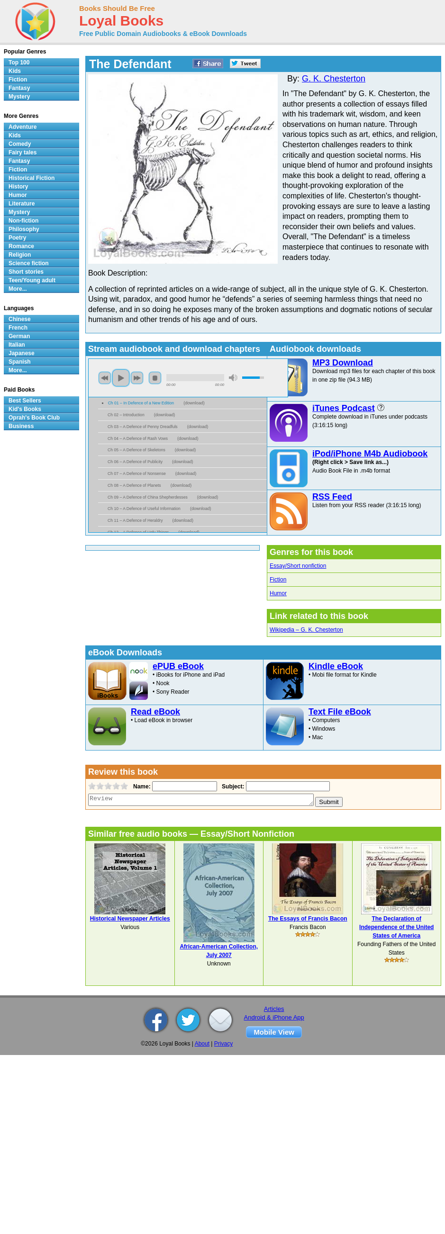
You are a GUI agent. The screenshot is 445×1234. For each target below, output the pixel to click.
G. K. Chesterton (333, 78)
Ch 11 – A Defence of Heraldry (135, 520)
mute (233, 377)
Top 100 (19, 62)
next (137, 378)
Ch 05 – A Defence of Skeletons (136, 449)
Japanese (22, 353)
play (120, 377)
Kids (15, 71)
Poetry (17, 237)
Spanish (20, 361)
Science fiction (29, 263)
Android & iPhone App (274, 1017)
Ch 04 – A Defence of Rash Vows (138, 438)
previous (104, 378)
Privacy (223, 1043)
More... (18, 289)
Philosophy (24, 229)
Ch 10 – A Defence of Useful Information (144, 508)
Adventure (22, 127)
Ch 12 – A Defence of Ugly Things (138, 532)
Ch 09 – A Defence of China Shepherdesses (148, 497)
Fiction (278, 579)
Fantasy (19, 88)
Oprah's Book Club (34, 417)
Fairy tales (22, 152)
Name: (141, 786)
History (18, 186)
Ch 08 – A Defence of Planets (134, 485)
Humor (278, 593)
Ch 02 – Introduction (126, 414)
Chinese (20, 319)
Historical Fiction (31, 178)
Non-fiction (23, 220)
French (18, 327)
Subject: (231, 786)
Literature (22, 203)
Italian (17, 344)
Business (21, 426)
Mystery (19, 96)
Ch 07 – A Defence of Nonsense (137, 473)
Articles (274, 1008)
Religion (20, 254)
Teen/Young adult (32, 280)
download (194, 403)
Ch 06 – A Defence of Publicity (135, 461)
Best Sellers (25, 400)
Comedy (20, 144)
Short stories (26, 271)
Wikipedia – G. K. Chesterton (306, 629)
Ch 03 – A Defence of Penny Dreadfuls (143, 426)
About (202, 1043)
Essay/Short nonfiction (298, 566)
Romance (21, 246)
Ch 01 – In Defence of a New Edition (141, 403)
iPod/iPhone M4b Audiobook (369, 453)
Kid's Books (25, 409)
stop (155, 378)
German (19, 336)
